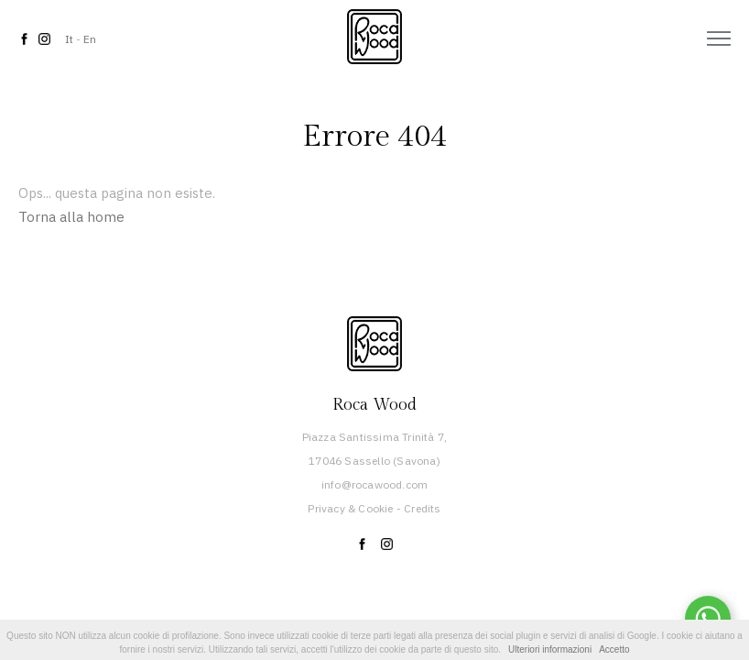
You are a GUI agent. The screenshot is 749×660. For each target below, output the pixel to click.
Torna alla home (71, 217)
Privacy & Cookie (350, 508)
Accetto (614, 649)
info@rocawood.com (374, 484)
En (89, 39)
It (69, 39)
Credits (422, 508)
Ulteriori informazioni (550, 649)
